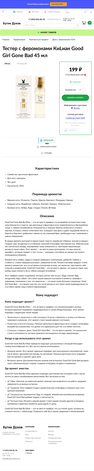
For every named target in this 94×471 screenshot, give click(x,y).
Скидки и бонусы (54, 12)
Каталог (51, 431)
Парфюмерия (19, 40)
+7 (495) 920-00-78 (36, 19)
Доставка (35, 12)
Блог (27, 434)
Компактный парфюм (38, 40)
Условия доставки (54, 438)
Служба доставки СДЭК (75, 118)
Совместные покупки (33, 438)
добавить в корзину (75, 97)
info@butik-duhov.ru (54, 19)
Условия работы (31, 431)
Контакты (28, 441)
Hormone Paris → (58, 4)
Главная (5, 40)
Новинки (20, 12)
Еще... (68, 12)
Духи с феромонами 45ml (63, 40)
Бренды (51, 434)
